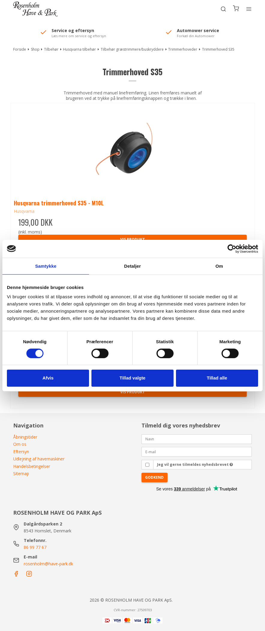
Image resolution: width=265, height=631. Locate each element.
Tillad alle (217, 377)
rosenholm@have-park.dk (48, 564)
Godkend (154, 477)
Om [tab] (219, 265)
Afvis (48, 377)
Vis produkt (132, 391)
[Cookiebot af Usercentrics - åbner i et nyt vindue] (232, 248)
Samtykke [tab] (45, 265)
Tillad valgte (132, 377)
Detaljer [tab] (132, 265)
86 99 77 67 (35, 547)
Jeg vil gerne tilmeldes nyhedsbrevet (195, 464)
